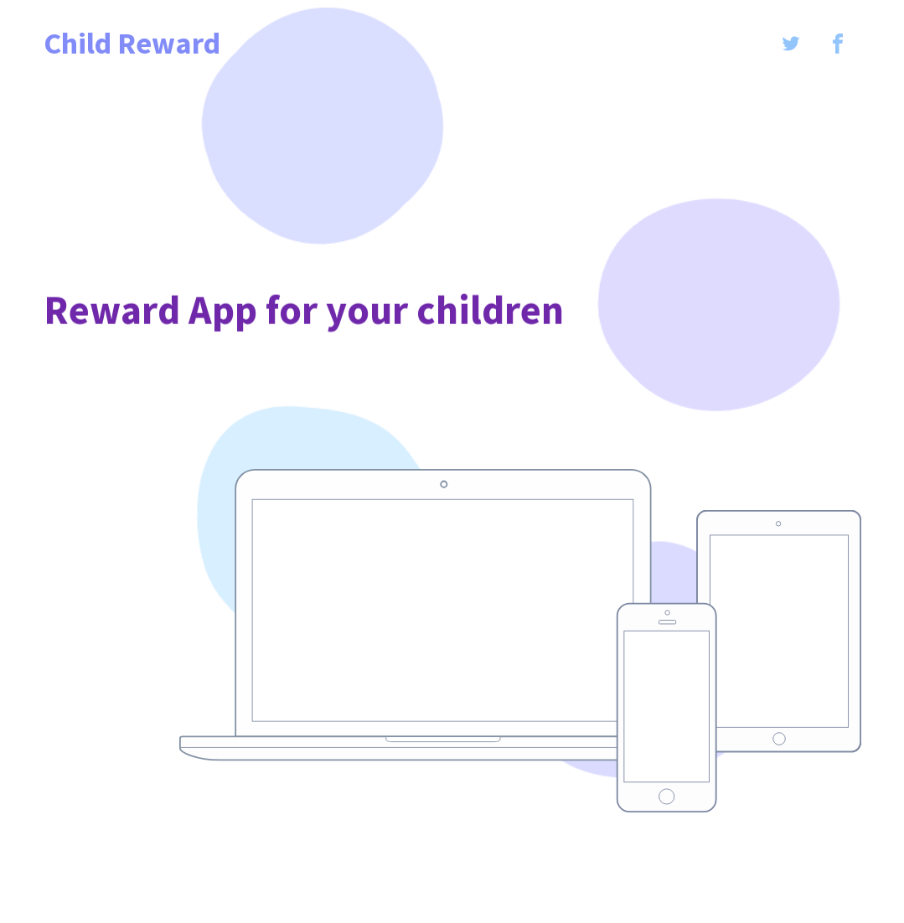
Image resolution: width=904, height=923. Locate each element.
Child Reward (132, 43)
